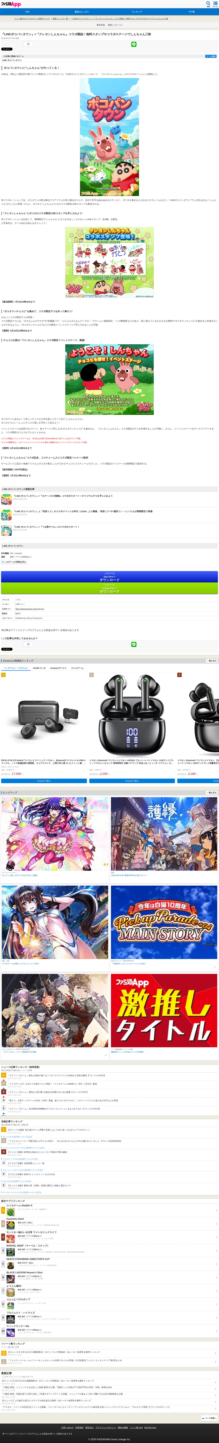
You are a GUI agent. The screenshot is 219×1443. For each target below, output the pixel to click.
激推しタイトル (115, 25)
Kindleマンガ (39, 668)
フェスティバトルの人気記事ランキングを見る (20, 1159)
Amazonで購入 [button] (44, 781)
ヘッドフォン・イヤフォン (16, 668)
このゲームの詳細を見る (15, 562)
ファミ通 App (11, 4)
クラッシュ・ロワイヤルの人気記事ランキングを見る (23, 1170)
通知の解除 (123, 1427)
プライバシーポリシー (105, 1427)
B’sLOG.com (150, 1427)
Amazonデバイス (58, 668)
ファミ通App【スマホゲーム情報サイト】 (32, 19)
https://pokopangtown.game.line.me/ (29, 609)
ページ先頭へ (210, 1418)
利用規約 (79, 1427)
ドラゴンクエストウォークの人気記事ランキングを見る (24, 1148)
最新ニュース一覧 (60, 19)
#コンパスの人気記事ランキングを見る (17, 1137)
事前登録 (101, 25)
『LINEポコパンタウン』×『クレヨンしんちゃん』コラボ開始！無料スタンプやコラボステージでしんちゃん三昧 (119, 19)
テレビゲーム (77, 668)
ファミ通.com (136, 1427)
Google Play (109, 588)
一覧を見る (212, 661)
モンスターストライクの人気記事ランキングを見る (22, 1192)
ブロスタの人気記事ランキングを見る (17, 1181)
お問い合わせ (67, 1427)
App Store (109, 577)
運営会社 (89, 1427)
